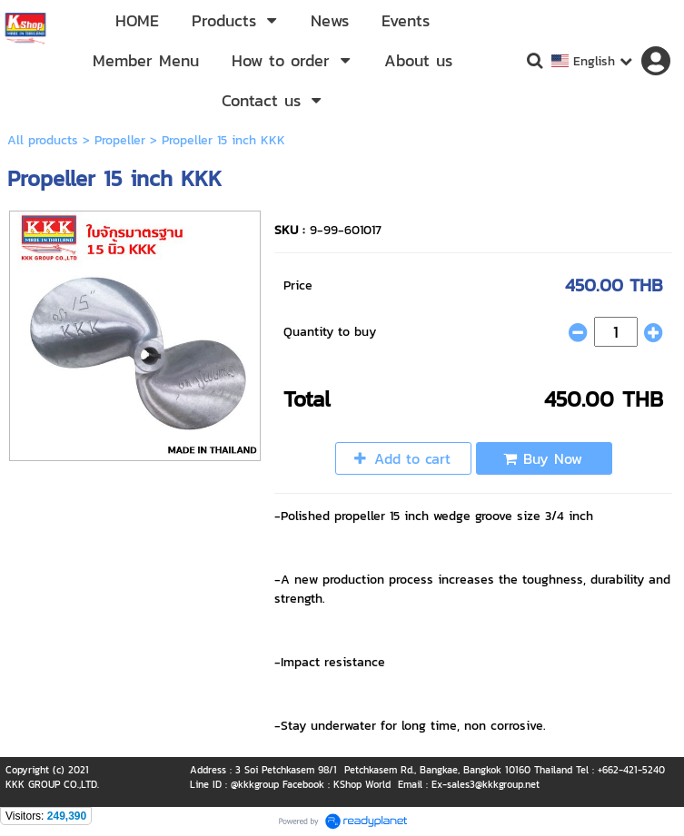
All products (42, 140)
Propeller (119, 140)
